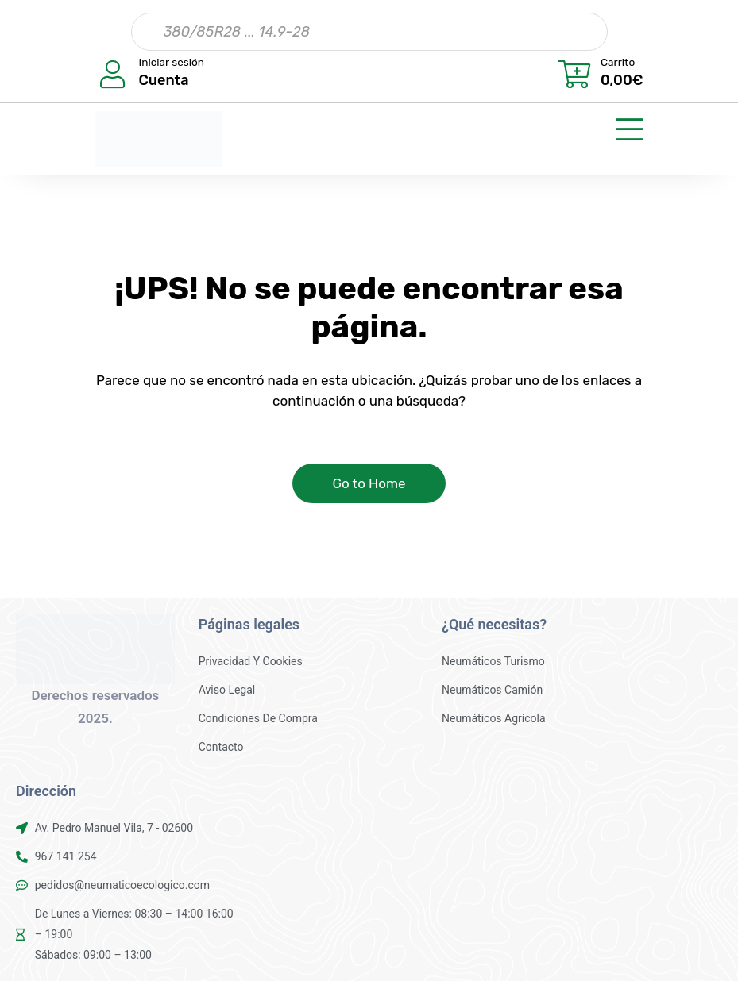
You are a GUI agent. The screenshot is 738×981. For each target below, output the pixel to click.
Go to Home (368, 483)
